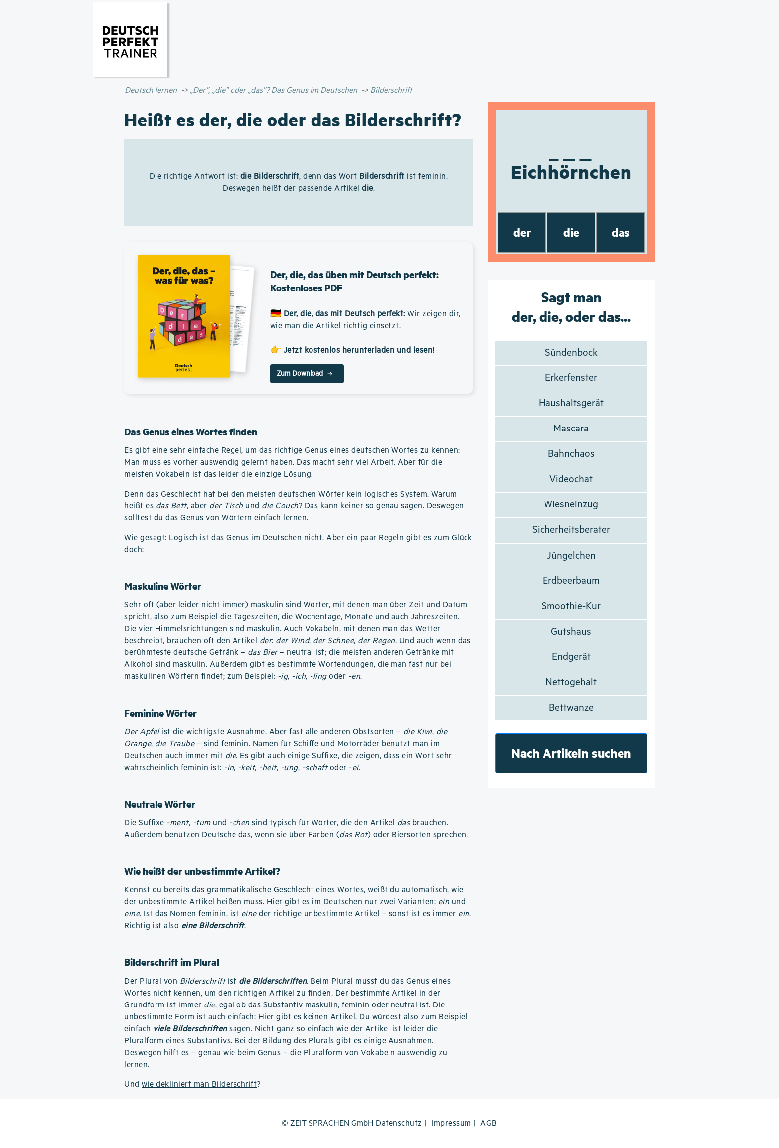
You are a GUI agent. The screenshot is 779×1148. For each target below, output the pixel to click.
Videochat (571, 479)
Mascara (571, 428)
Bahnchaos (571, 454)
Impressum (451, 1123)
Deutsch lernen (151, 90)
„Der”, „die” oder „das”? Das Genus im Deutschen (273, 90)
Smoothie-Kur (571, 606)
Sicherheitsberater (571, 530)
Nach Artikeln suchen (571, 753)
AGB (488, 1123)
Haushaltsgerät (571, 403)
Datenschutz (399, 1123)
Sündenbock (571, 353)
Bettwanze (571, 708)
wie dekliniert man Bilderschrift (199, 1084)
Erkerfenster (571, 378)
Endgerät (571, 657)
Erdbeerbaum (571, 581)
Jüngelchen (571, 556)
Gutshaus (571, 632)
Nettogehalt (571, 682)
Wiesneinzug (571, 504)
